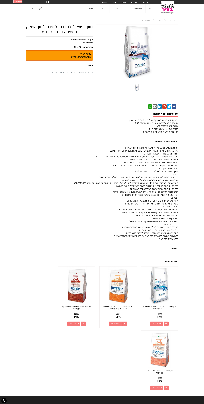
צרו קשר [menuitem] (145, 2)
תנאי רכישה (134, 358)
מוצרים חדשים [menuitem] (173, 353)
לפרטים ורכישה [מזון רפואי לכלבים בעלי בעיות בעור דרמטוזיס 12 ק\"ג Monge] (158, 321)
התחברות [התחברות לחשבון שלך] (18, 2)
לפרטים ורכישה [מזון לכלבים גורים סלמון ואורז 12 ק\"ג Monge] (41, 321)
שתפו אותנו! (88, 348)
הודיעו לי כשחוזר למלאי (81, 56)
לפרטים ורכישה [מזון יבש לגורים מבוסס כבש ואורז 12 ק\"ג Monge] (80, 321)
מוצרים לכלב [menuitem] (136, 8)
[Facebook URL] (47, 2)
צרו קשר (97, 348)
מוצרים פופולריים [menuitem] (172, 345)
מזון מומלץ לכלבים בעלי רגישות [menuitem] (167, 379)
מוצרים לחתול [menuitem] (119, 8)
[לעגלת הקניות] (40, 8)
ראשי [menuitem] (150, 8)
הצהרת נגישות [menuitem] (172, 383)
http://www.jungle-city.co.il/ (87, 345)
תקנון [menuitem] (124, 2)
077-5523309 (128, 355)
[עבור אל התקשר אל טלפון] (4, 400)
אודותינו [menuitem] (134, 2)
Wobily (110, 399)
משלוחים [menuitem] (104, 2)
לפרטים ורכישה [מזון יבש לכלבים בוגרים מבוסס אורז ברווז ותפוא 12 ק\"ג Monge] (119, 321)
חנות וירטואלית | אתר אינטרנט (85, 399)
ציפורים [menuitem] (102, 8)
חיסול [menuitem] (114, 2)
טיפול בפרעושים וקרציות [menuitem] (169, 375)
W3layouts (99, 403)
